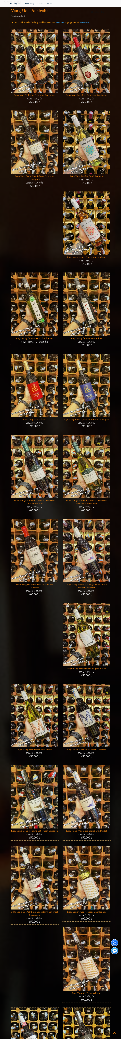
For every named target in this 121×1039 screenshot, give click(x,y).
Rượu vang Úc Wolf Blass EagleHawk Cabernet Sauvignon (34, 913)
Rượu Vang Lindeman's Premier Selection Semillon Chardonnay (86, 502)
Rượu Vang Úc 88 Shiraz (34, 419)
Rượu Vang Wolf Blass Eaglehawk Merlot (86, 830)
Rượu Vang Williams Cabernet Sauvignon (34, 95)
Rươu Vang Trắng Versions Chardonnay (86, 911)
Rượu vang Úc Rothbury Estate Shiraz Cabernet (34, 586)
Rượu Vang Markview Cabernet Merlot (86, 749)
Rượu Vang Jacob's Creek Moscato (87, 176)
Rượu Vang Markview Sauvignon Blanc (86, 668)
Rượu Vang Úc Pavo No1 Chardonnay (34, 338)
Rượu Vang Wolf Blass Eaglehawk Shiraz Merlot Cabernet (86, 586)
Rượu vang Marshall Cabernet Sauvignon (86, 95)
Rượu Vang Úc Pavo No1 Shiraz (86, 338)
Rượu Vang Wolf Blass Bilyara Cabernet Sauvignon (34, 178)
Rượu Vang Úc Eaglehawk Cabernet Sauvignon (34, 830)
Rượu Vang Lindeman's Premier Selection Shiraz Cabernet (34, 502)
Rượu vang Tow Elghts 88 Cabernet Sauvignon (86, 419)
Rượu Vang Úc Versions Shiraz (86, 993)
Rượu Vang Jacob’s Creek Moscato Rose (86, 257)
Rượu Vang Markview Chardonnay (34, 749)
